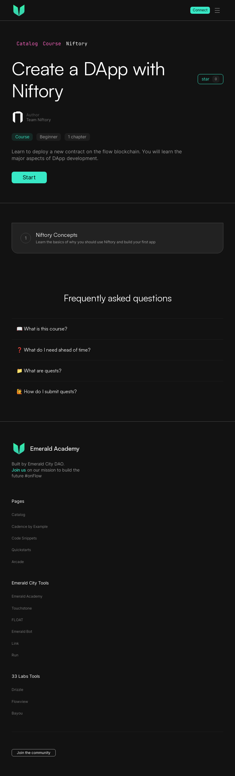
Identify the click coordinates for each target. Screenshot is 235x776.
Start (29, 177)
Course (52, 43)
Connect (200, 10)
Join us (19, 469)
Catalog (27, 43)
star (210, 79)
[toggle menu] (217, 10)
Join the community (33, 752)
